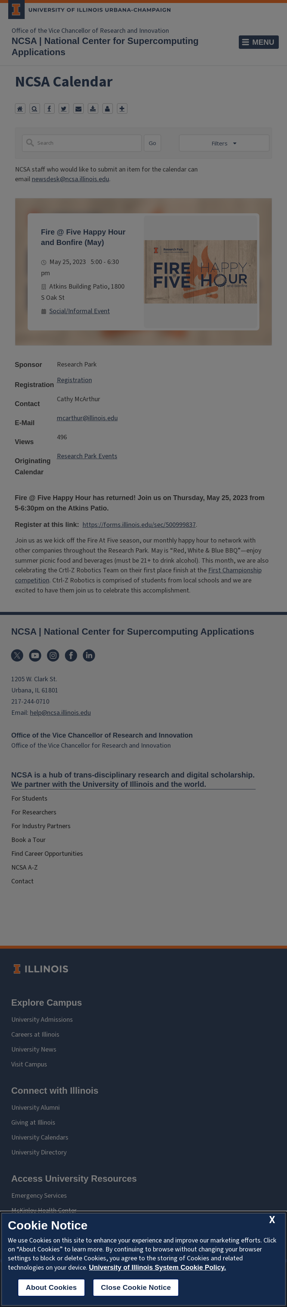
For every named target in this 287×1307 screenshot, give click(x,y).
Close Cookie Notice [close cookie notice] (136, 1287)
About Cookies (51, 1287)
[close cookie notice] (272, 1219)
